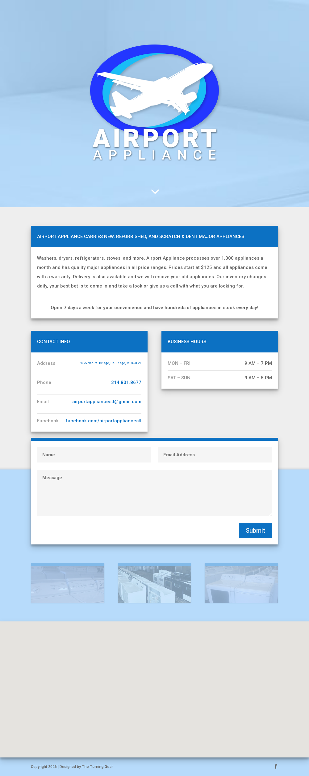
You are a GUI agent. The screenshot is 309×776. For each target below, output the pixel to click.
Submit (255, 530)
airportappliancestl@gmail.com (106, 401)
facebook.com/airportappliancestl (103, 421)
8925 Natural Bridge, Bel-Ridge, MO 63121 (110, 363)
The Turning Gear (97, 767)
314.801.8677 (126, 382)
